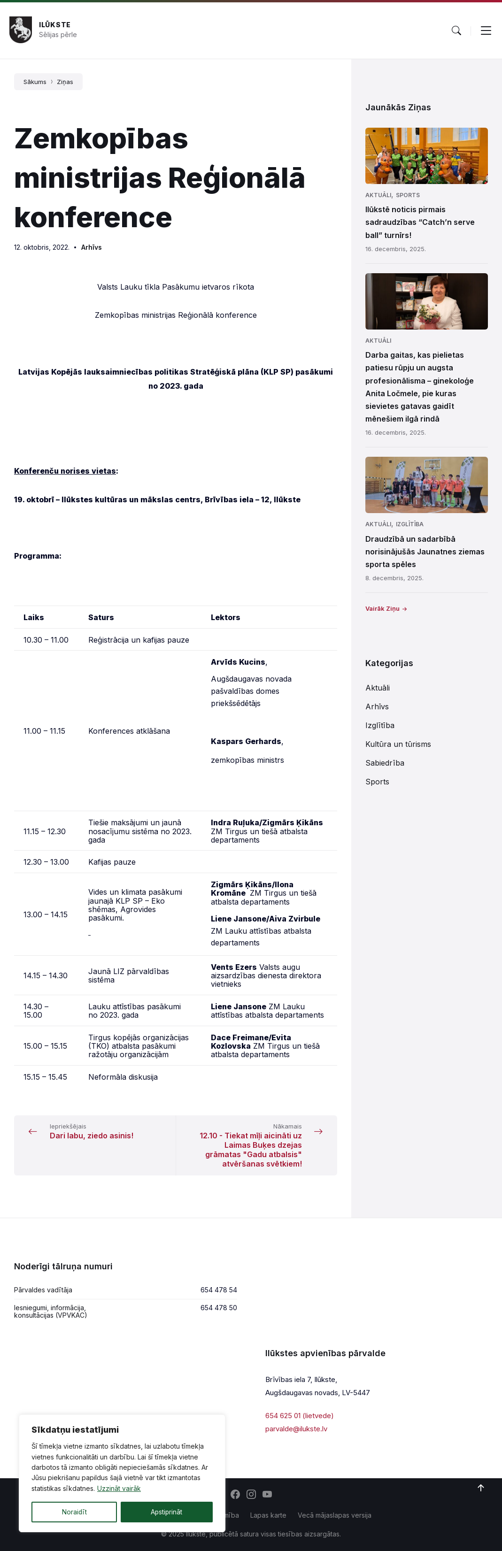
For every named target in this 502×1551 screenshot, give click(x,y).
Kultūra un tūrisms (398, 744)
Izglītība (410, 524)
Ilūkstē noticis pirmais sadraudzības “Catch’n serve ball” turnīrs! (420, 222)
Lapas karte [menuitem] (268, 1515)
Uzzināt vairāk (119, 1489)
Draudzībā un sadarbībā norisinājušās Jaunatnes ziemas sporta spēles (425, 551)
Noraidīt (74, 1512)
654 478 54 (219, 1290)
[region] (122, 1473)
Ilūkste (55, 25)
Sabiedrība (384, 763)
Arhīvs (91, 247)
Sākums (34, 81)
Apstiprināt (166, 1512)
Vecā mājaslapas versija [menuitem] (334, 1515)
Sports (408, 195)
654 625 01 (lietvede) (299, 1415)
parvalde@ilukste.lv (296, 1428)
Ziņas (65, 81)
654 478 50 (219, 1308)
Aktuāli (378, 195)
